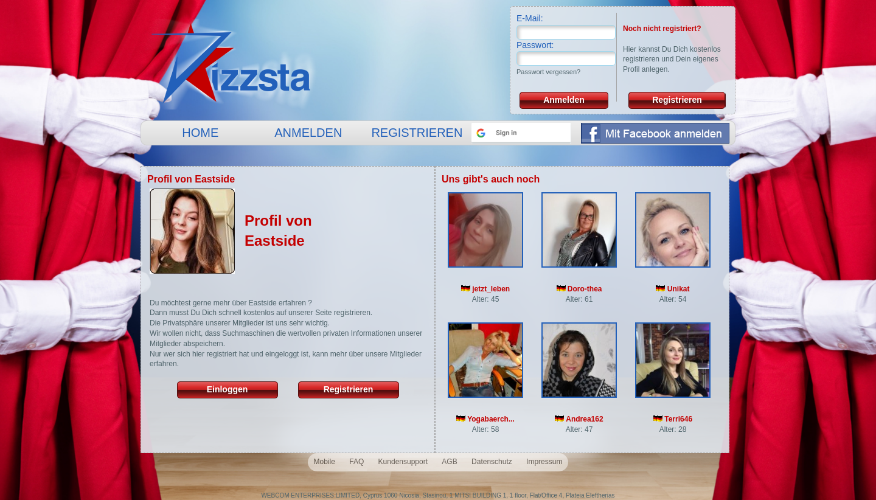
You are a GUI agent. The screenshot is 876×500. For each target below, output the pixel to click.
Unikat (672, 289)
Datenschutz (491, 461)
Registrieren (677, 100)
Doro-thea (579, 289)
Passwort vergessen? (548, 71)
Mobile (324, 461)
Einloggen (227, 389)
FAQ (356, 461)
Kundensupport (403, 461)
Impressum (544, 461)
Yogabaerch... (485, 419)
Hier (629, 49)
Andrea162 (579, 419)
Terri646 (672, 419)
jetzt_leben (485, 289)
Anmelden (564, 100)
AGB (449, 461)
